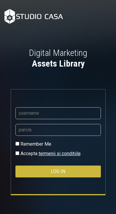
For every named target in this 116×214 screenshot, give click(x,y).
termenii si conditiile (60, 153)
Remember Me (33, 144)
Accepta (48, 153)
